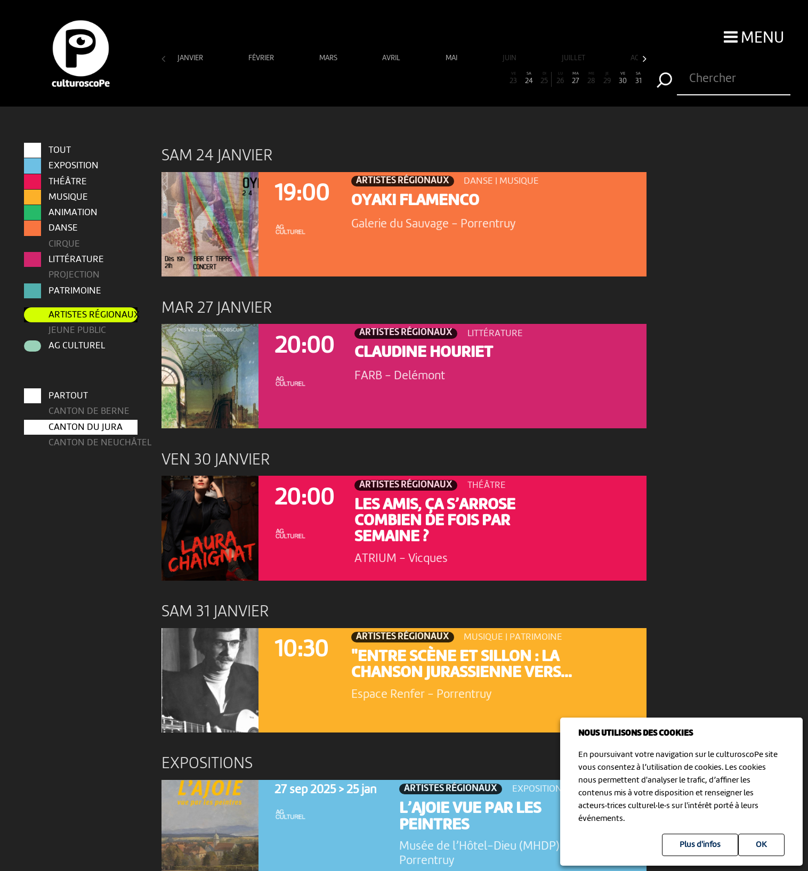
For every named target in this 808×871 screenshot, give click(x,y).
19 (450, 78)
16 (404, 78)
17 (419, 78)
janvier (191, 58)
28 (591, 78)
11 (325, 78)
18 (435, 78)
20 (466, 78)
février (262, 58)
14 (372, 78)
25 (544, 78)
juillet (574, 58)
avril (392, 58)
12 (341, 78)
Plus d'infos (700, 845)
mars (329, 58)
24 (529, 78)
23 (513, 78)
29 (607, 78)
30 (623, 78)
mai (452, 58)
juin (510, 58)
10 (310, 78)
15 (388, 78)
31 (638, 78)
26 (560, 78)
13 (357, 78)
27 (576, 78)
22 (497, 78)
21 (482, 78)
